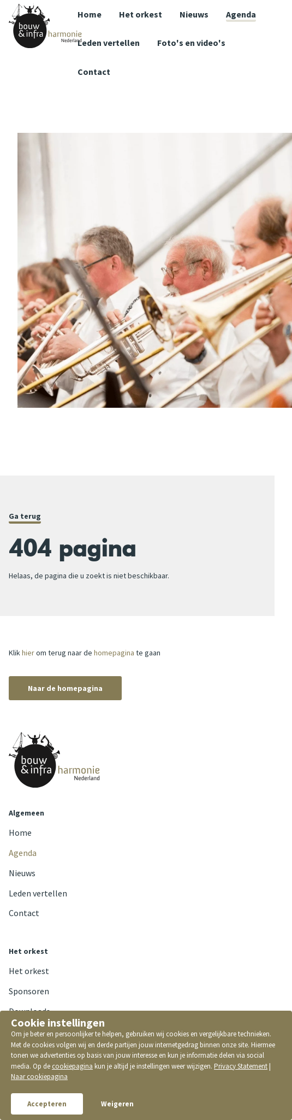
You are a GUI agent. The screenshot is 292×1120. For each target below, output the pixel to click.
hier (28, 653)
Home (90, 14)
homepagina (114, 653)
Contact (24, 912)
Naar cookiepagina (39, 1076)
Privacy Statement (240, 1066)
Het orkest (140, 14)
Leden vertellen (109, 42)
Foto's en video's (191, 42)
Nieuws (194, 14)
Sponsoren (29, 991)
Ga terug (25, 516)
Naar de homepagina (65, 688)
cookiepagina (72, 1066)
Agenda (241, 14)
